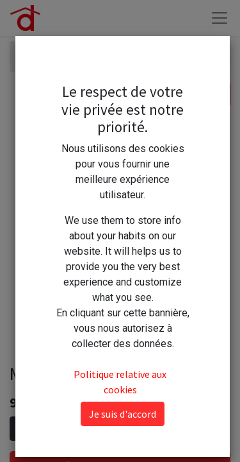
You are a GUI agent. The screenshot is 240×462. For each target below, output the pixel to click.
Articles (37, 56)
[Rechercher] (217, 94)
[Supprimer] (22, 428)
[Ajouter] (77, 428)
